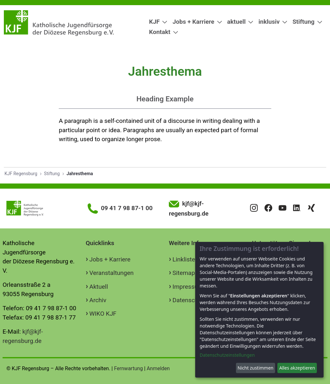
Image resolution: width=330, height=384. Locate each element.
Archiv (97, 300)
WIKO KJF (102, 313)
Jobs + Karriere (109, 259)
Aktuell (98, 286)
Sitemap (183, 273)
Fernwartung (128, 368)
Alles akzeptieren (297, 368)
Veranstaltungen (111, 273)
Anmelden (158, 368)
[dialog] (259, 310)
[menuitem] (155, 22)
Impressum (187, 286)
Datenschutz (189, 300)
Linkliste (183, 259)
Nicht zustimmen (256, 368)
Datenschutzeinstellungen (227, 355)
